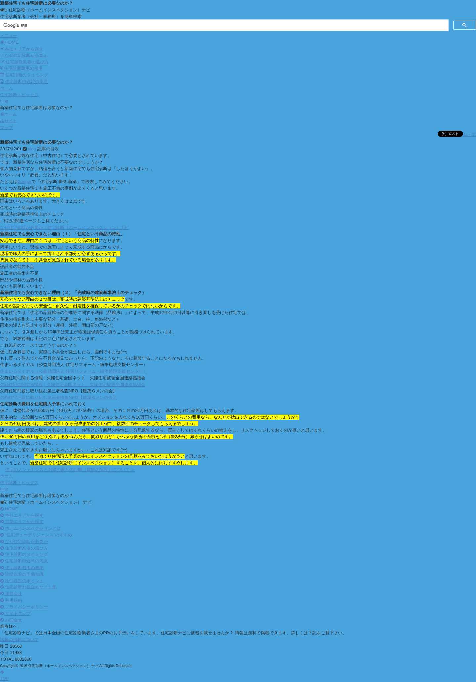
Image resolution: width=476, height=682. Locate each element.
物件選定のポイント (22, 580)
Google (24, 181)
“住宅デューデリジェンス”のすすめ (36, 534)
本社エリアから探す (21, 48)
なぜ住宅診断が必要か (24, 55)
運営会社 (11, 593)
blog (32, 148)
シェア (469, 134)
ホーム (8, 114)
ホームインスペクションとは (30, 528)
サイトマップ (15, 613)
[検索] (223, 25)
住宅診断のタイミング (24, 74)
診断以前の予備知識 (22, 574)
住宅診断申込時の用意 (24, 81)
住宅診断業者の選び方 (24, 61)
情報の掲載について (19, 639)
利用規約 (11, 600)
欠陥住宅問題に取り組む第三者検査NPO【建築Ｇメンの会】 (58, 397)
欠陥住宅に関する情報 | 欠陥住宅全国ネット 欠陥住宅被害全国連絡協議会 (72, 384)
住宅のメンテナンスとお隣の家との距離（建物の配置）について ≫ (70, 469)
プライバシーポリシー (24, 606)
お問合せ (11, 619)
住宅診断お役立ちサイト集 (28, 587)
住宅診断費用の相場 (21, 68)
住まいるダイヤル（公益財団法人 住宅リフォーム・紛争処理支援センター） (73, 371)
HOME (9, 508)
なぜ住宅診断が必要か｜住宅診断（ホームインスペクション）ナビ (64, 227)
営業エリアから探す (22, 521)
